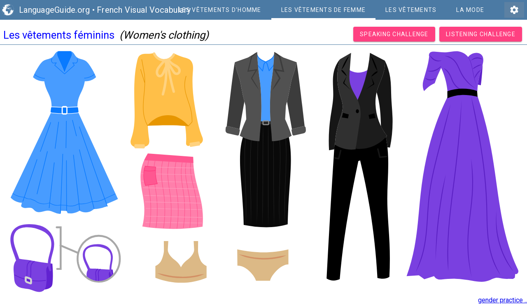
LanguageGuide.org (54, 10)
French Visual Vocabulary (144, 10)
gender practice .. (502, 300)
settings (514, 10)
